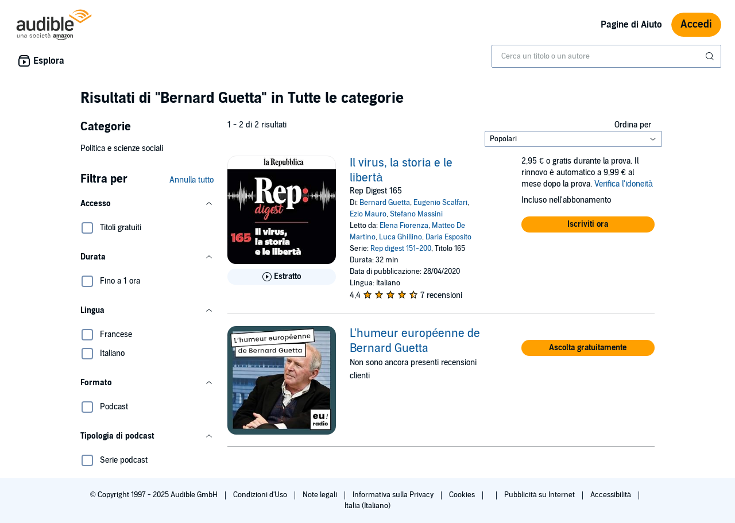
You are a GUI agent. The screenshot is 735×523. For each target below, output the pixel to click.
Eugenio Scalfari (440, 202)
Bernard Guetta (384, 202)
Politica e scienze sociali (121, 148)
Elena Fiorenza (404, 225)
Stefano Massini (416, 214)
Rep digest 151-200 (400, 248)
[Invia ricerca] (711, 56)
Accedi (696, 24)
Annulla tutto (191, 180)
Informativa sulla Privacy (394, 494)
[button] (147, 203)
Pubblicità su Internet (540, 494)
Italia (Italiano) (367, 505)
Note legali (321, 494)
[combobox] (606, 56)
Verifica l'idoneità (623, 184)
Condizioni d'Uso (261, 494)
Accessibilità (611, 494)
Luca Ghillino (400, 237)
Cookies (463, 494)
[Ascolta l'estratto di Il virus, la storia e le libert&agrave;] (281, 277)
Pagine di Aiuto (631, 24)
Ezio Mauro (368, 214)
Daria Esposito (448, 237)
